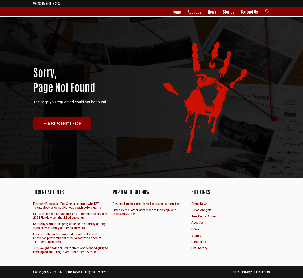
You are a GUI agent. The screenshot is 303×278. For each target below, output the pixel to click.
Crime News (199, 203)
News (212, 11)
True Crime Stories (203, 216)
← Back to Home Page (62, 123)
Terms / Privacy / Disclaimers (250, 272)
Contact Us (249, 11)
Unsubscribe (199, 248)
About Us (194, 11)
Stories (228, 11)
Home (176, 11)
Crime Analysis (201, 210)
